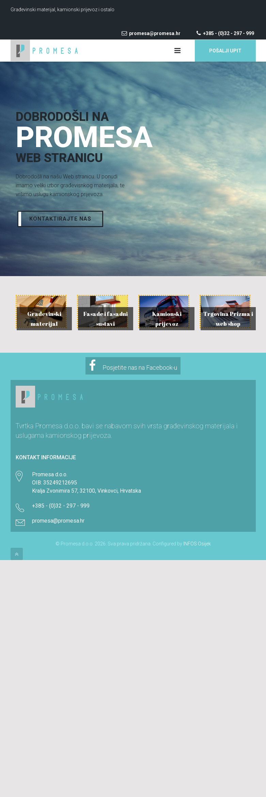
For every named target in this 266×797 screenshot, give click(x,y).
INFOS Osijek (197, 543)
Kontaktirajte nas (60, 219)
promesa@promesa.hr (151, 33)
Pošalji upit (225, 50)
